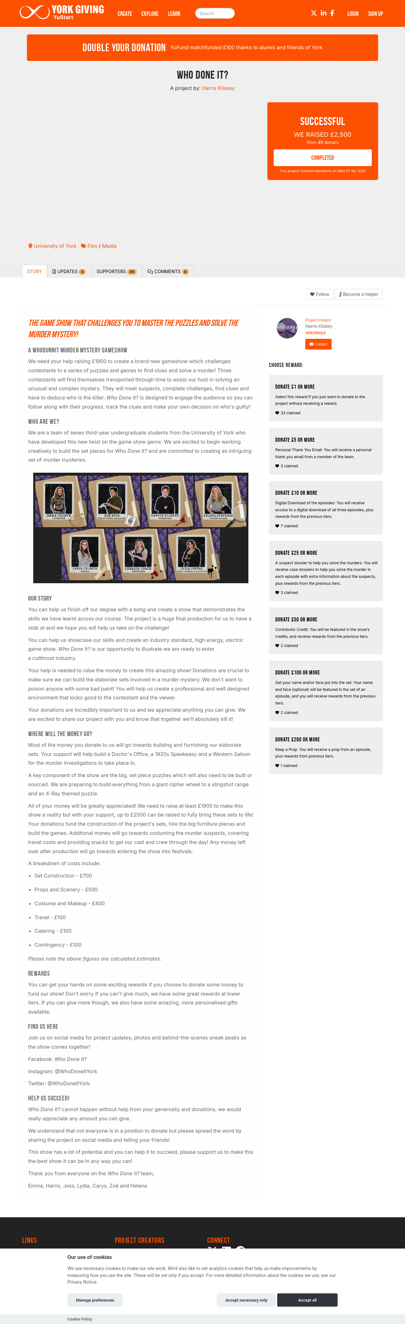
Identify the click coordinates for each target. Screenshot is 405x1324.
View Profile (315, 332)
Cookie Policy (79, 1319)
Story (34, 271)
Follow (319, 294)
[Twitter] (314, 13)
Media (109, 246)
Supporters (116, 272)
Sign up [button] (375, 13)
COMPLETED (322, 157)
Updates (69, 272)
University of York (52, 246)
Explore (150, 13)
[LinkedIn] (323, 13)
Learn (174, 13)
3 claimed (326, 452)
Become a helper (358, 294)
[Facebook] (332, 13)
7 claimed (326, 509)
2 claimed (326, 632)
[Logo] (61, 13)
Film (89, 246)
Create (125, 13)
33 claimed (326, 399)
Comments (168, 272)
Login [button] (353, 13)
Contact (318, 344)
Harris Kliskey (319, 326)
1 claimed (326, 752)
